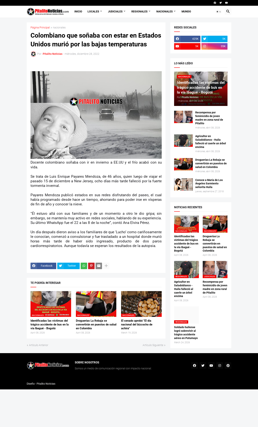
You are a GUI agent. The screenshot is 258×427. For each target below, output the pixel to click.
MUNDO (186, 11)
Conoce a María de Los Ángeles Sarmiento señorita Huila (209, 183)
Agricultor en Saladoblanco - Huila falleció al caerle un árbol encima (210, 142)
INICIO (78, 11)
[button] (218, 12)
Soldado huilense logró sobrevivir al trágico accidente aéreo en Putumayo (186, 333)
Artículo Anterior (38, 345)
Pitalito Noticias (46, 383)
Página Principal (40, 27)
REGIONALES (139, 11)
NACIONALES (164, 11)
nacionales (59, 27)
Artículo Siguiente (153, 345)
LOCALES (93, 11)
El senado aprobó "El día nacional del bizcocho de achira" (136, 324)
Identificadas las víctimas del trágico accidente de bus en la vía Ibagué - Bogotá (50, 324)
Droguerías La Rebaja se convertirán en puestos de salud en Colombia (96, 324)
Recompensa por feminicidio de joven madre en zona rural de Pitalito (209, 118)
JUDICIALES (115, 11)
